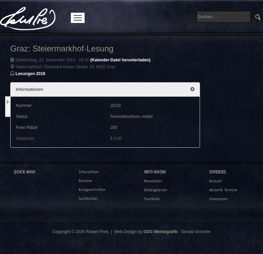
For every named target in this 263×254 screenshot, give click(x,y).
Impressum (218, 198)
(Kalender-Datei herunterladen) (120, 60)
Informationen (105, 89)
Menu (78, 18)
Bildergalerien (155, 190)
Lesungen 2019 (30, 73)
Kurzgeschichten (92, 189)
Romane (85, 180)
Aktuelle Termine (223, 190)
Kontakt (215, 181)
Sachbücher (88, 198)
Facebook (152, 198)
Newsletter (153, 181)
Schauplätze (89, 171)
